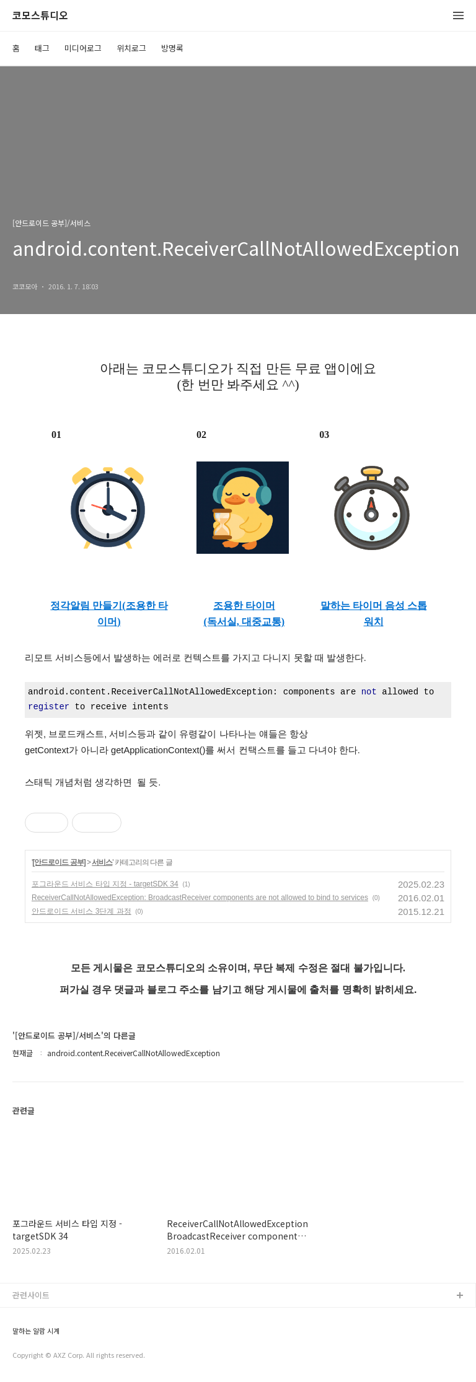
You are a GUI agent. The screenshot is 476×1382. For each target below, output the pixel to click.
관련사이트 (31, 1295)
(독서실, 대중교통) (244, 621)
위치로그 (131, 48)
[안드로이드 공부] (58, 862)
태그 (42, 48)
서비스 (102, 862)
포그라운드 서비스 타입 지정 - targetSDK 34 (105, 884)
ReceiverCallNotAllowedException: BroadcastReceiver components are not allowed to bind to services (200, 897)
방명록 (172, 48)
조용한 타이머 (244, 605)
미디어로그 (83, 48)
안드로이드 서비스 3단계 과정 (81, 911)
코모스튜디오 (40, 15)
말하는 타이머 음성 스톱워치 (373, 613)
